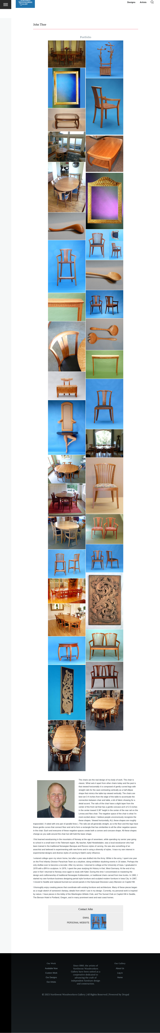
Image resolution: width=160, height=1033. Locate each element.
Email (86, 918)
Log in (120, 973)
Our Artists (51, 982)
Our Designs (51, 977)
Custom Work (51, 973)
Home (120, 977)
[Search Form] (152, 11)
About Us (120, 968)
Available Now (51, 968)
